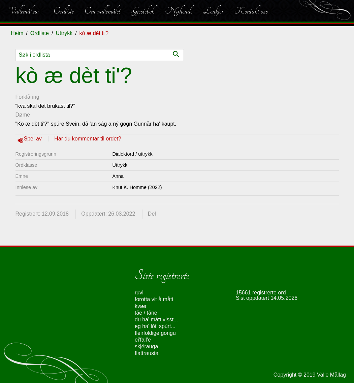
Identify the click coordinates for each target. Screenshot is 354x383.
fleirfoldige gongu (155, 333)
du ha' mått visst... (156, 319)
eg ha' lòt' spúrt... (155, 326)
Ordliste (64, 10)
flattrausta (146, 353)
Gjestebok (142, 10)
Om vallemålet (102, 10)
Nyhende (178, 10)
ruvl (139, 292)
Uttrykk (64, 33)
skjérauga (146, 346)
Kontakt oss (251, 10)
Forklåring (27, 97)
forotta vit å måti (154, 299)
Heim (17, 33)
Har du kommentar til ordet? (87, 138)
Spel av (33, 138)
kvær (141, 306)
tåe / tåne (146, 313)
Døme (22, 115)
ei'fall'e (143, 340)
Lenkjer (213, 10)
